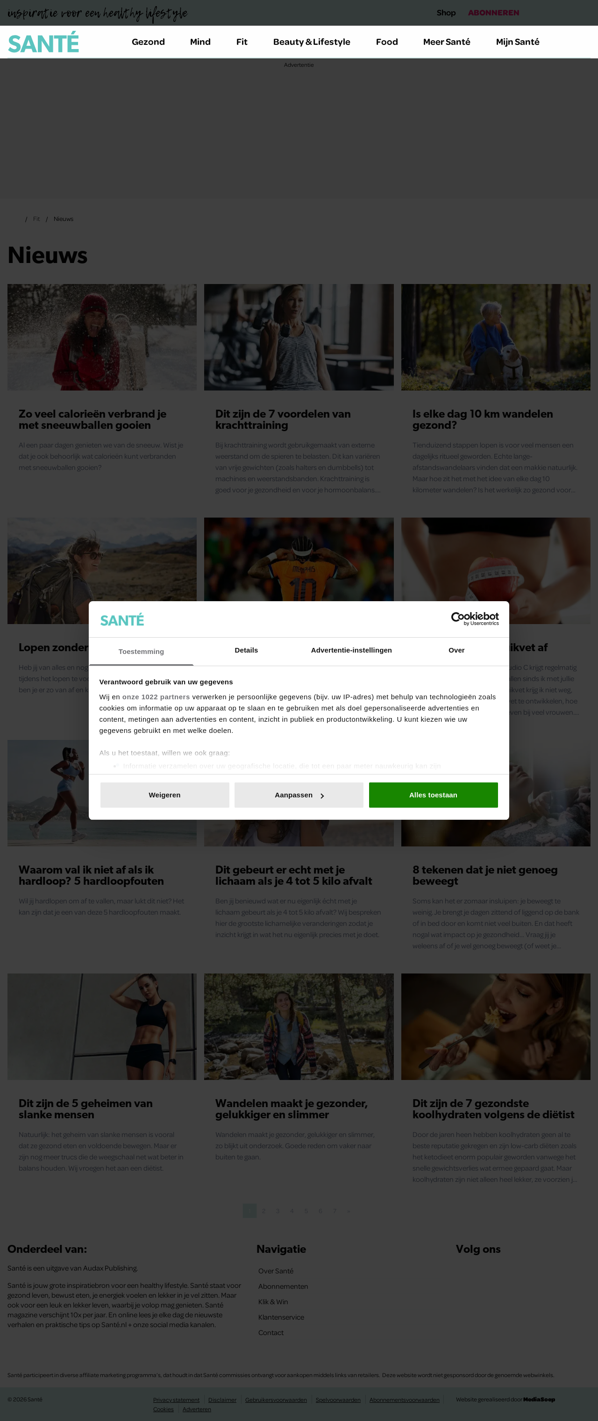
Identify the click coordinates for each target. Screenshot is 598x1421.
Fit (247, 41)
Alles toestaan (433, 795)
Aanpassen (299, 795)
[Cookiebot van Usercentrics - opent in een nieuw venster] (458, 619)
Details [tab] (246, 650)
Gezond (154, 41)
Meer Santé (452, 41)
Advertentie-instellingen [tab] (351, 650)
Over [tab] (456, 650)
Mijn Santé (524, 41)
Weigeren (164, 795)
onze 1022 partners (156, 697)
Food (392, 41)
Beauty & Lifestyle (317, 41)
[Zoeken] (583, 42)
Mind (205, 41)
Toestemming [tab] (141, 651)
